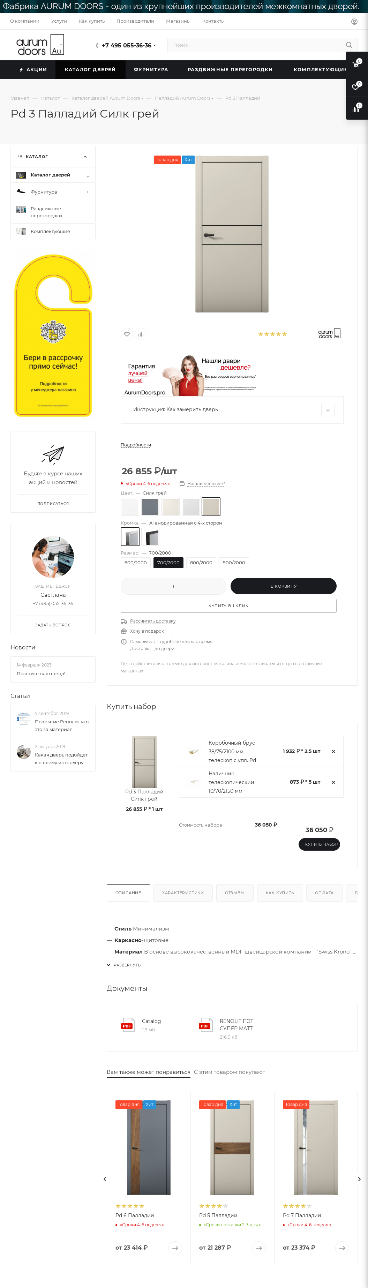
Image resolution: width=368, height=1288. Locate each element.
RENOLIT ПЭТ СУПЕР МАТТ (236, 1025)
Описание (128, 892)
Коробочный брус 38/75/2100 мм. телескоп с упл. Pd (232, 751)
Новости (22, 648)
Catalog (151, 1021)
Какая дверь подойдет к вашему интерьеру (61, 759)
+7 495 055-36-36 (126, 45)
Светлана (53, 595)
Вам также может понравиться (148, 1072)
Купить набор (321, 844)
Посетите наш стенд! (41, 673)
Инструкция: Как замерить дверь (234, 410)
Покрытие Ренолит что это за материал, (62, 725)
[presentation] (105, 1179)
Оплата (324, 892)
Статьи (20, 696)
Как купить (280, 892)
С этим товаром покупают (229, 1072)
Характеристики (183, 892)
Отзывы (235, 892)
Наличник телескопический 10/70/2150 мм (231, 782)
